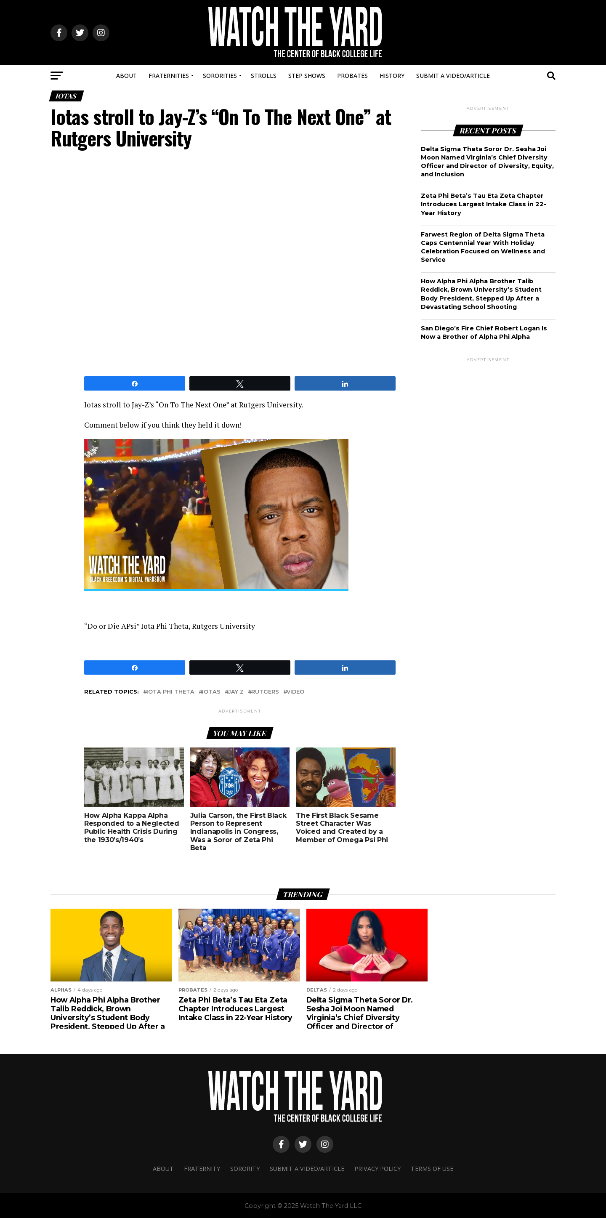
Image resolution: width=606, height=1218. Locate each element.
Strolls (263, 76)
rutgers (265, 691)
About (126, 76)
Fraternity (202, 1168)
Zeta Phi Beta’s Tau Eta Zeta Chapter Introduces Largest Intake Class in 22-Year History (483, 204)
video (295, 691)
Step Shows (306, 76)
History (392, 76)
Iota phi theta (170, 691)
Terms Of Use (432, 1168)
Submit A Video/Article (453, 76)
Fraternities (169, 76)
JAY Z (236, 691)
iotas (211, 691)
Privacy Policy (377, 1168)
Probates (352, 76)
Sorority (245, 1168)
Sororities (220, 76)
